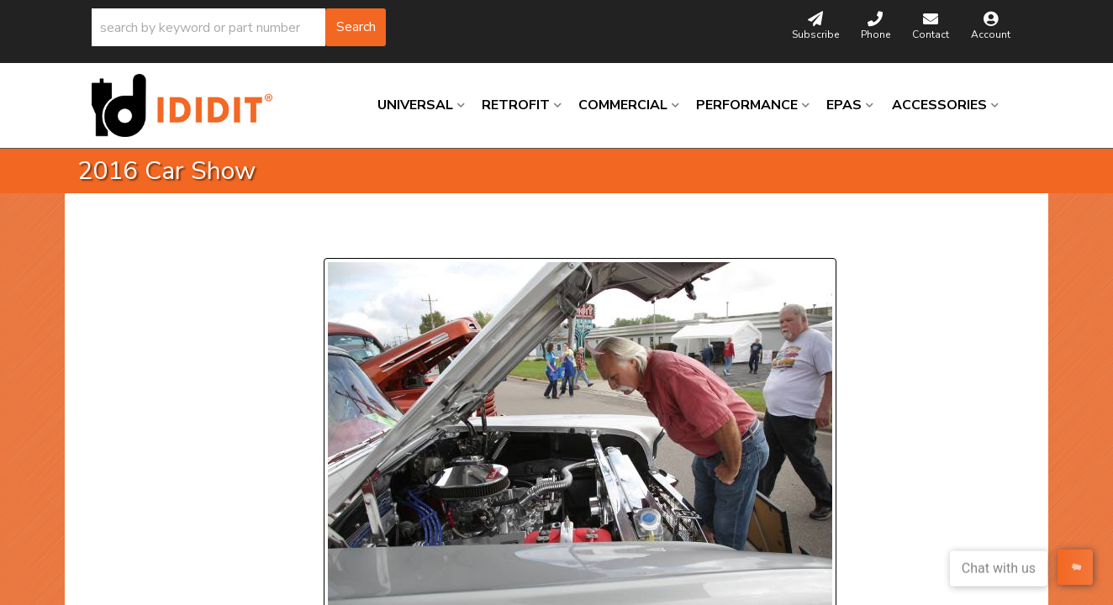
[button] (239, 27)
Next (477, 237)
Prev (346, 237)
